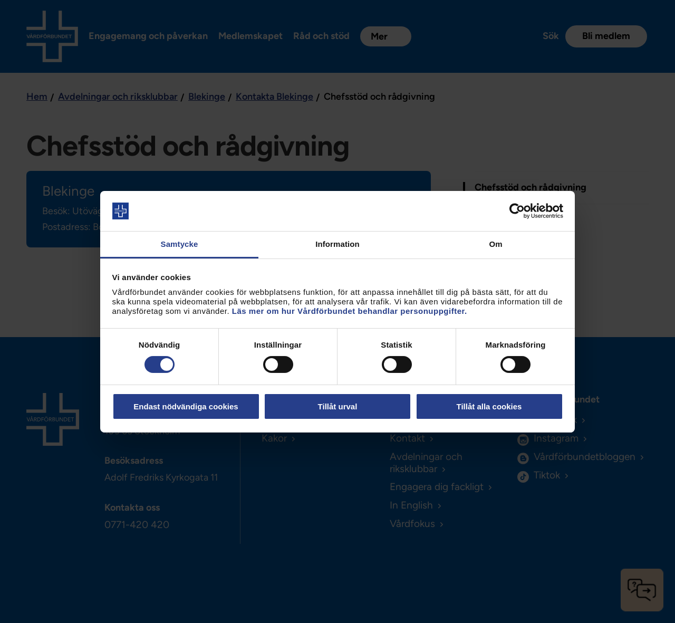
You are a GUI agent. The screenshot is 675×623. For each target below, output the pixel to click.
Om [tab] (495, 243)
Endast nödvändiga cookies (185, 406)
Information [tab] (337, 243)
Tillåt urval (338, 406)
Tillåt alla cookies (489, 406)
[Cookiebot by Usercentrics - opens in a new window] (517, 211)
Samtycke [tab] (179, 243)
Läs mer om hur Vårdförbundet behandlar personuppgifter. (349, 310)
